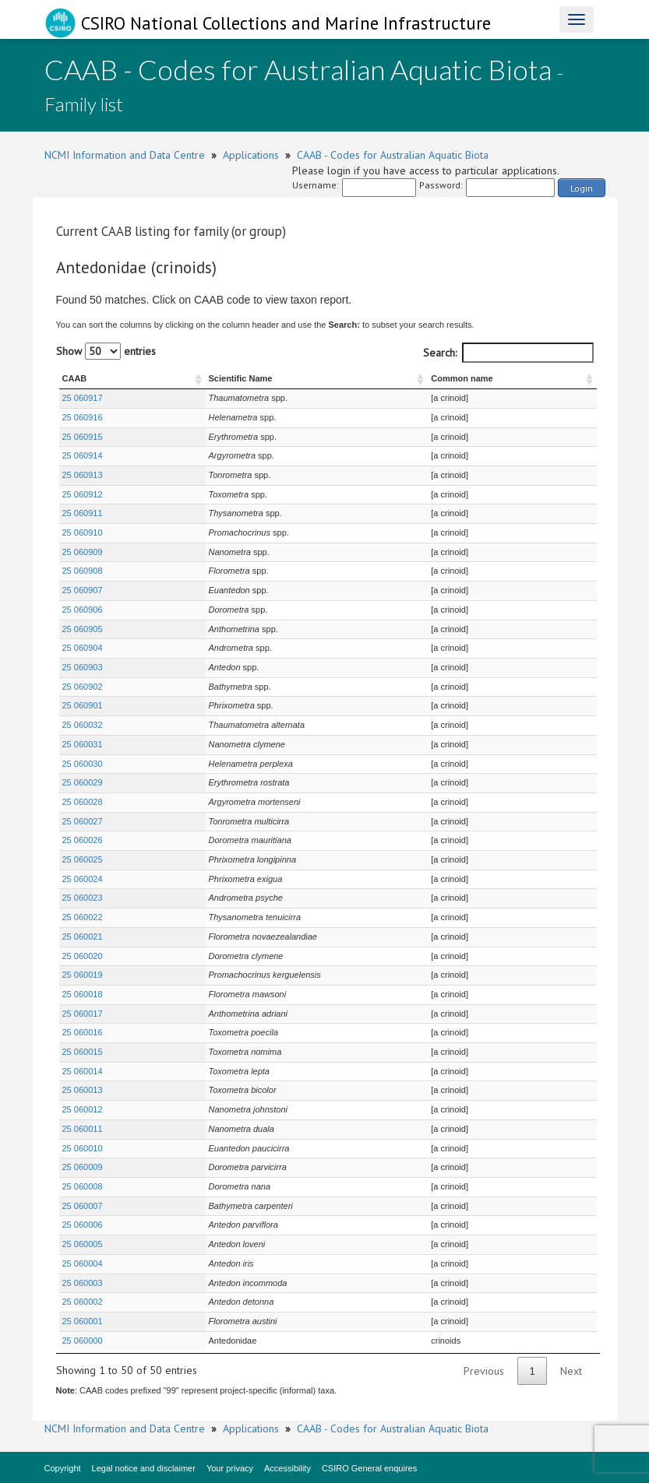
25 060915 (82, 436)
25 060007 (82, 1206)
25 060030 (82, 763)
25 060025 (82, 859)
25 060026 (82, 840)
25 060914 (82, 455)
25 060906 (82, 609)
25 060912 (82, 494)
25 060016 (82, 1032)
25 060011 (82, 1128)
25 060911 (82, 513)
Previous (484, 1371)
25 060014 (82, 1071)
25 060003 (82, 1283)
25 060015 (82, 1051)
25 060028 (82, 802)
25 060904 (82, 647)
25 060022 (82, 917)
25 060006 (82, 1224)
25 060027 (82, 821)
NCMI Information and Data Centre (124, 155)
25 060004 (82, 1263)
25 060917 (82, 397)
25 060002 (82, 1301)
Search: (508, 353)
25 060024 (82, 879)
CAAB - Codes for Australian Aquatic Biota (393, 155)
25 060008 (82, 1186)
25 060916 (82, 417)
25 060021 (82, 936)
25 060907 (82, 590)
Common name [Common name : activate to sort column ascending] (458, 378)
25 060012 (82, 1109)
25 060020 (82, 956)
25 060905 (82, 629)
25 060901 (82, 705)
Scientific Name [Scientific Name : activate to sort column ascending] (197, 378)
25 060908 (82, 570)
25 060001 (82, 1321)
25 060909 (82, 552)
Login (581, 188)
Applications (251, 155)
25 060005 (82, 1244)
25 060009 (82, 1167)
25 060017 (82, 1013)
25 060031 (82, 744)
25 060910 (82, 532)
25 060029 (82, 782)
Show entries (106, 351)
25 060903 (82, 667)
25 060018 (82, 994)
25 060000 (82, 1340)
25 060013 (82, 1090)
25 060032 (82, 724)
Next (571, 1371)
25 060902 (82, 686)
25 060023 (82, 897)
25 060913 (82, 475)
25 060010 (82, 1148)
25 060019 (82, 974)
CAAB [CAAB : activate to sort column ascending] (74, 378)
